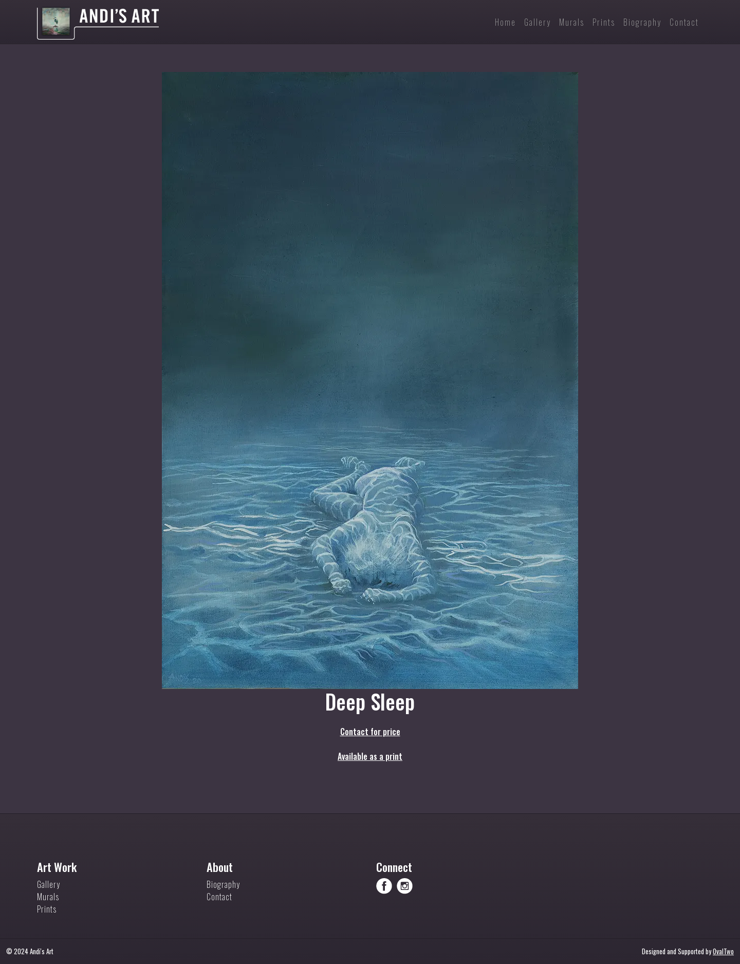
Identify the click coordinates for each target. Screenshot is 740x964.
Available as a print (370, 756)
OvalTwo (723, 951)
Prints (47, 909)
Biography (223, 884)
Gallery (48, 884)
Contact (219, 896)
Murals (48, 896)
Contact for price (370, 731)
